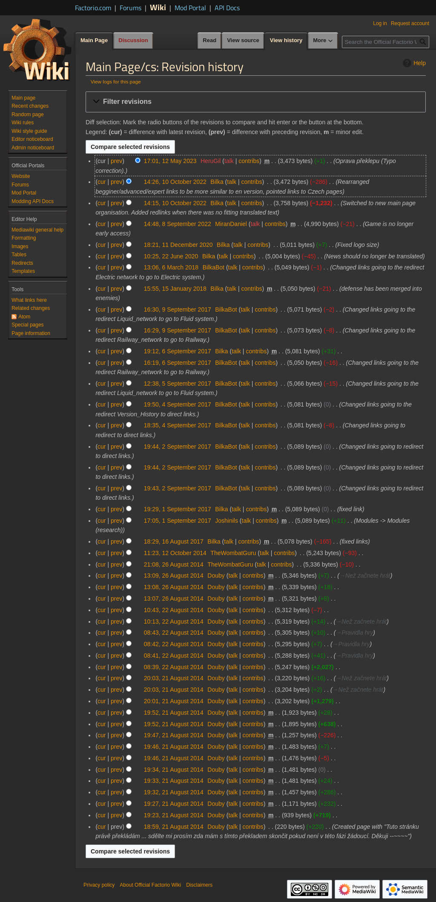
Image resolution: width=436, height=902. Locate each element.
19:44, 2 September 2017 (177, 446)
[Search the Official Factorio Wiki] (385, 42)
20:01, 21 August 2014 (174, 701)
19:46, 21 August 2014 (174, 746)
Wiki (158, 7)
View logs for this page (116, 81)
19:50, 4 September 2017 (177, 404)
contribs (248, 160)
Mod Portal (190, 8)
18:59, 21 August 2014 (174, 826)
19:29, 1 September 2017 (177, 509)
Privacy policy (99, 885)
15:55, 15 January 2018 (175, 288)
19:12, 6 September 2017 (177, 351)
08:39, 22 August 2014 (174, 667)
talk (229, 160)
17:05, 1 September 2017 (177, 520)
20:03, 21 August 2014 (174, 678)
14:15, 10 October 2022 (175, 203)
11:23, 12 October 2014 (175, 553)
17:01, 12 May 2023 (170, 160)
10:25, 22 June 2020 (171, 256)
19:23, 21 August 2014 (174, 815)
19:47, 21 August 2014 (174, 735)
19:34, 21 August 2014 (174, 769)
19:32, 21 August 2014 (174, 792)
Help (413, 63)
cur (102, 181)
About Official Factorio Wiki (150, 885)
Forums (130, 8)
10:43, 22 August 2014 (174, 610)
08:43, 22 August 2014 (174, 632)
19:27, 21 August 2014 (174, 803)
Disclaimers (199, 885)
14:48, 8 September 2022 (177, 223)
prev (116, 160)
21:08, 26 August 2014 (174, 564)
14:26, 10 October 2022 (175, 181)
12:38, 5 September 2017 (177, 383)
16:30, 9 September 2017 (177, 309)
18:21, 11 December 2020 (178, 244)
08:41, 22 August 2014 (174, 655)
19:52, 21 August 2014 (174, 712)
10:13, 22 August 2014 (174, 621)
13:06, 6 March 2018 (171, 267)
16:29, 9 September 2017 (177, 330)
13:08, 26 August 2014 (174, 587)
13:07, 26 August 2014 (174, 598)
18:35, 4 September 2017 (177, 425)
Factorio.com (93, 8)
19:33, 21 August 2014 (174, 780)
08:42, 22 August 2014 (174, 644)
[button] (256, 102)
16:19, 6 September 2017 (177, 362)
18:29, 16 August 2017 (174, 541)
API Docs (227, 8)
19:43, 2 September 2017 (177, 488)
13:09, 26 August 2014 (174, 575)
